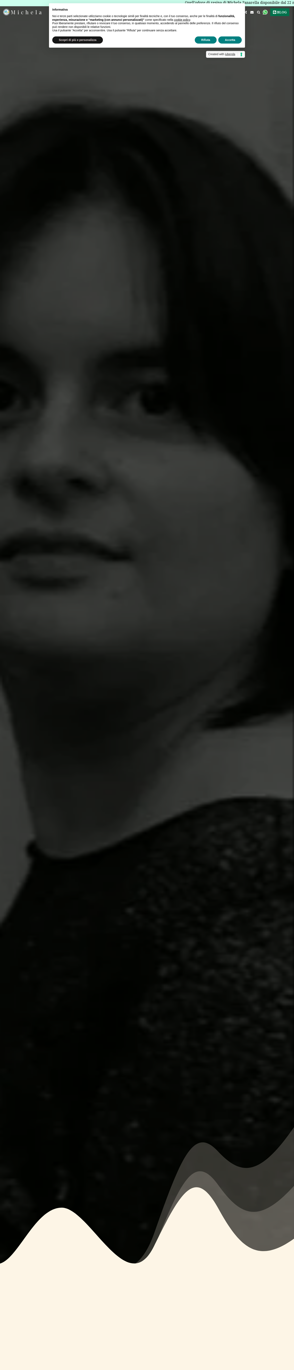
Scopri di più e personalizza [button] (77, 40)
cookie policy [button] (182, 19)
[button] (252, 12)
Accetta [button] (230, 40)
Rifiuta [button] (205, 40)
